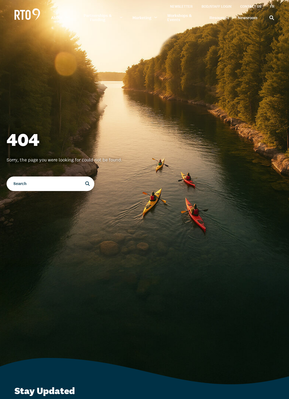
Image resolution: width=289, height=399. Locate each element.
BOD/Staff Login (216, 6)
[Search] (270, 17)
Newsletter (181, 6)
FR (272, 6)
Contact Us (250, 6)
